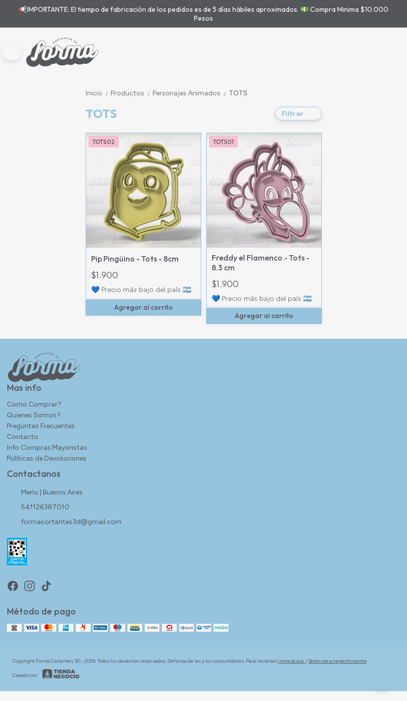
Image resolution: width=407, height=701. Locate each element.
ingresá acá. (292, 661)
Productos (132, 93)
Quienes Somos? (34, 415)
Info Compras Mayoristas (47, 447)
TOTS (238, 93)
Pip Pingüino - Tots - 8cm (135, 258)
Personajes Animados (191, 93)
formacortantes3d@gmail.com (64, 522)
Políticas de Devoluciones (47, 458)
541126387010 (38, 508)
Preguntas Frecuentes (41, 426)
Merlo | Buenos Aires (45, 493)
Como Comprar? (34, 404)
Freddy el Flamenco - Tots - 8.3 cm (261, 262)
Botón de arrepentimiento (338, 661)
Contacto (22, 437)
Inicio (98, 93)
